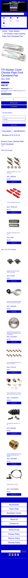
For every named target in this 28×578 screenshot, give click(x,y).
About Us (14, 519)
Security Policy (14, 542)
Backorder (14, 103)
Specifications (19, 131)
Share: (5, 82)
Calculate (14, 125)
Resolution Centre (14, 513)
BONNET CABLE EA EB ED (12, 484)
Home (4, 31)
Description (6, 131)
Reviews (11, 135)
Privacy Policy (14, 534)
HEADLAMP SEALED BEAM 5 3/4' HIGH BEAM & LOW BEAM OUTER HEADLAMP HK (14, 333)
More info (6, 88)
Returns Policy (14, 538)
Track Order (14, 509)
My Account (14, 505)
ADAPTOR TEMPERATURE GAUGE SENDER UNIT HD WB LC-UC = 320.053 (14, 455)
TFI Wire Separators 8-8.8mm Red (13, 202)
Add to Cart (14, 181)
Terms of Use (14, 530)
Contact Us (14, 523)
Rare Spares (14, 31)
